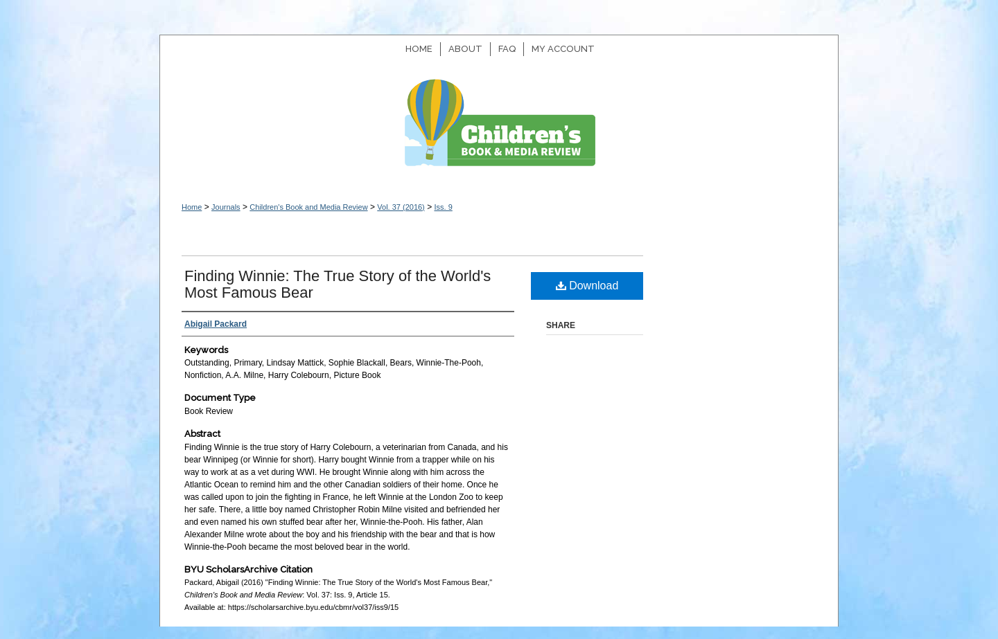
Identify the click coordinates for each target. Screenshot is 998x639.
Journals (225, 207)
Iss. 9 (443, 207)
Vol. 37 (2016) (401, 207)
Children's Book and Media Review (499, 130)
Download (587, 285)
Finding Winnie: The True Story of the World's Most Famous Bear (337, 284)
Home (192, 207)
